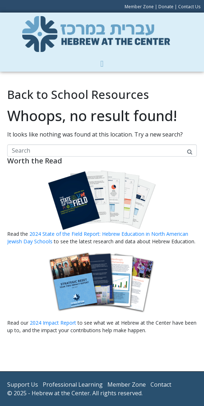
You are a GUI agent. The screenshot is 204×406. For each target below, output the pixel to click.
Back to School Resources (78, 94)
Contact (160, 384)
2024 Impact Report (53, 322)
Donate (165, 7)
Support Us (22, 384)
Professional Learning (73, 384)
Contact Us (189, 7)
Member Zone (139, 7)
